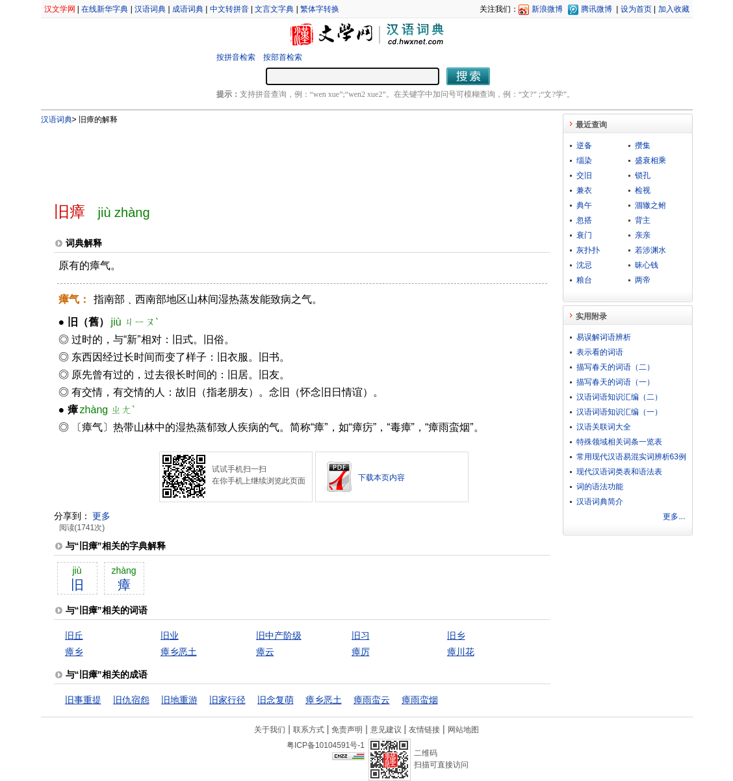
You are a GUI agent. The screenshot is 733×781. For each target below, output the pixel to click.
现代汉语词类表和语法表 (619, 471)
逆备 (584, 145)
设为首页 (636, 9)
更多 (101, 516)
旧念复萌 (275, 700)
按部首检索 (282, 57)
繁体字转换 (319, 9)
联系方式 (308, 729)
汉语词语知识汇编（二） (619, 397)
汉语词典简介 (599, 501)
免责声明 (347, 729)
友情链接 (424, 729)
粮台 (584, 280)
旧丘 (74, 635)
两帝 (642, 280)
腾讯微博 (596, 9)
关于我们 (269, 729)
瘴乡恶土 (179, 652)
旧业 (170, 635)
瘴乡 (74, 652)
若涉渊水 (650, 250)
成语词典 (187, 9)
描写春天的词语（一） (615, 382)
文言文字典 (274, 9)
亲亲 (642, 235)
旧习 (361, 635)
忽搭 (584, 220)
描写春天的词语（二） (615, 367)
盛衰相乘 (650, 160)
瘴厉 (361, 652)
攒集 (642, 145)
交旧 (584, 175)
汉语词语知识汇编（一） (619, 411)
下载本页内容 (381, 477)
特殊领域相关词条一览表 (619, 441)
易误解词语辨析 (603, 337)
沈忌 (584, 265)
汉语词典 (150, 9)
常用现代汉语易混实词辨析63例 (631, 456)
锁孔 (642, 175)
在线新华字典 (104, 9)
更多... (674, 516)
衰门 (584, 235)
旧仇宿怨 (131, 700)
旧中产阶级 (279, 635)
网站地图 (463, 729)
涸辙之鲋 (650, 205)
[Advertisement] (280, 158)
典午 (584, 205)
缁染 (584, 160)
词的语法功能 (599, 486)
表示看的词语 (599, 352)
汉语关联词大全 (603, 426)
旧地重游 (179, 700)
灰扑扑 (588, 250)
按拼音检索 (235, 57)
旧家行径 (227, 700)
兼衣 (584, 190)
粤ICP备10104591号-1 (326, 745)
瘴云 (265, 652)
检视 (642, 190)
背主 (642, 220)
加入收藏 (673, 9)
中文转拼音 (229, 9)
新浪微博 (547, 9)
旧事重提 (83, 700)
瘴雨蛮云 (372, 700)
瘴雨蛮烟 (420, 700)
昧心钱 (646, 265)
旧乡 (456, 635)
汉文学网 (59, 9)
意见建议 (386, 729)
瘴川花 (460, 652)
